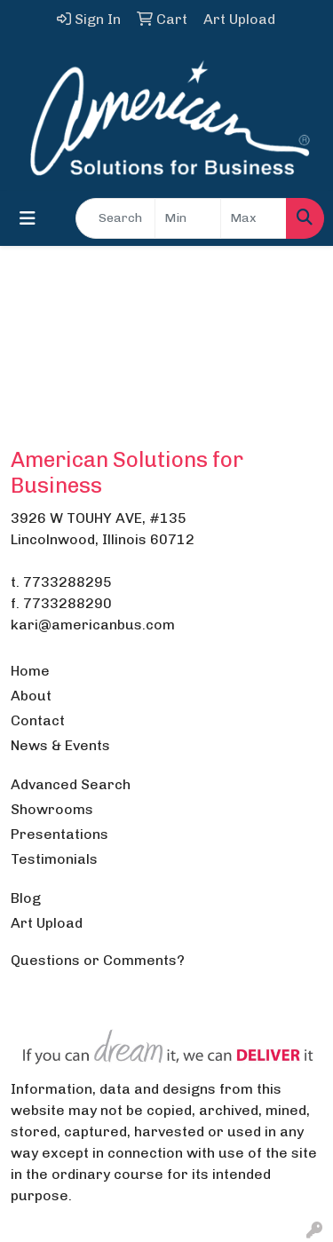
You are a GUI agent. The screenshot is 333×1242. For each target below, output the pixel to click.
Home (30, 670)
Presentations (59, 834)
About (31, 695)
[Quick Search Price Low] (188, 218)
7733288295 (67, 582)
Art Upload (47, 922)
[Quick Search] (115, 218)
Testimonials (54, 858)
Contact (38, 720)
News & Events (60, 745)
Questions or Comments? (98, 960)
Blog (26, 898)
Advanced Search (71, 784)
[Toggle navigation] (27, 218)
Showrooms (52, 809)
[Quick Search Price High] (253, 218)
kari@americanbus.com (93, 624)
